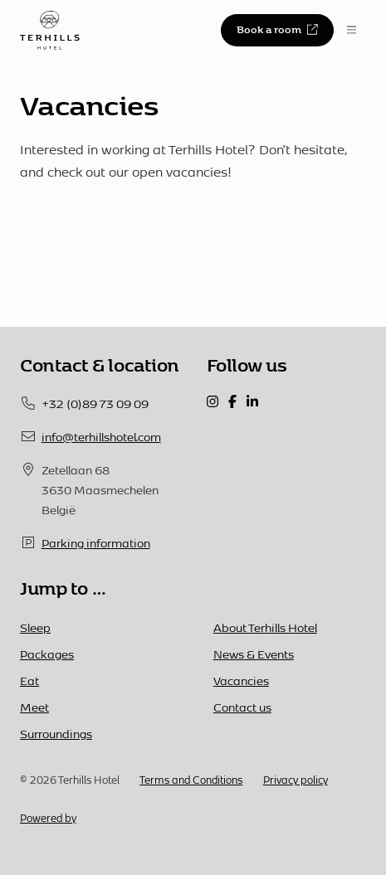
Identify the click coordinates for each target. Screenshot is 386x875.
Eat (29, 680)
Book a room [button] (277, 29)
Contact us (242, 707)
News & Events (253, 654)
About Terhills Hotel (265, 627)
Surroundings (56, 733)
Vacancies (241, 680)
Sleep (35, 627)
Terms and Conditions (190, 779)
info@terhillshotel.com (101, 437)
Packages (47, 654)
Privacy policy (295, 779)
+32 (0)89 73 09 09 (95, 403)
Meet (34, 707)
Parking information (96, 543)
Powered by (48, 817)
